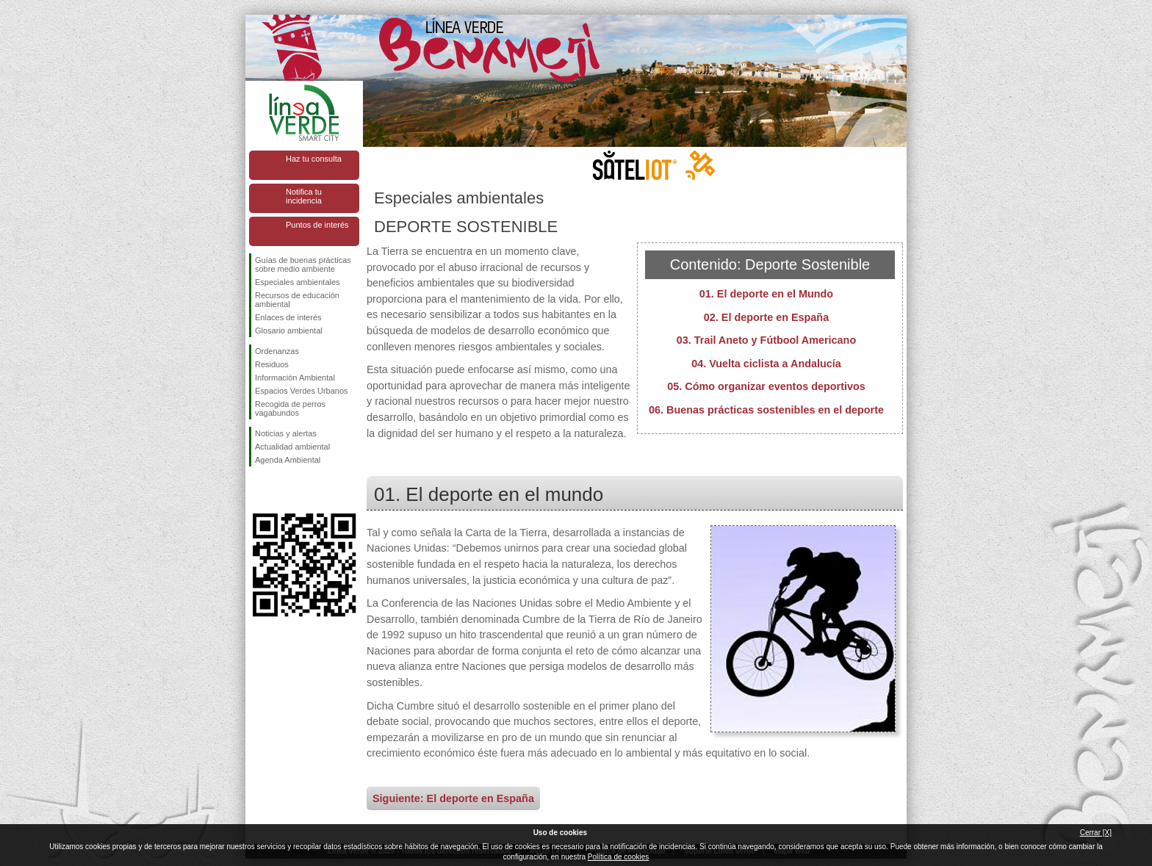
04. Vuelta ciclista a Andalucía (766, 363)
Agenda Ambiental (287, 459)
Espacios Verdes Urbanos (301, 390)
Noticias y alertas (286, 433)
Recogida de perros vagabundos (290, 408)
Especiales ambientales (297, 282)
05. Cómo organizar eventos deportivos (766, 386)
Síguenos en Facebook (258, 490)
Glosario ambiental (289, 330)
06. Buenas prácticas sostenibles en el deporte (766, 410)
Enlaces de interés (288, 317)
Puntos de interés (317, 224)
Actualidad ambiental (292, 446)
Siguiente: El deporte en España (453, 798)
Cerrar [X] (1096, 833)
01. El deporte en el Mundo (766, 294)
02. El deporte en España (766, 317)
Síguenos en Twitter (282, 490)
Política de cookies (618, 857)
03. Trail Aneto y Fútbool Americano (766, 340)
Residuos (272, 364)
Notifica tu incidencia (304, 196)
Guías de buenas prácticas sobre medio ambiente (303, 264)
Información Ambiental (295, 377)
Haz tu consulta (314, 158)
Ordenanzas (277, 351)
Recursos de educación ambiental (297, 299)
